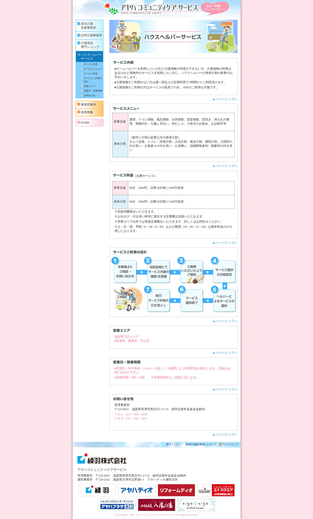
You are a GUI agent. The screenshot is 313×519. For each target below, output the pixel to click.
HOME (85, 122)
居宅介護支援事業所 (88, 25)
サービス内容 (91, 64)
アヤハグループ (230, 444)
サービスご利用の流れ (93, 80)
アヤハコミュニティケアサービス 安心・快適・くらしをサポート (157, 8)
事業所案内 (88, 104)
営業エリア (89, 86)
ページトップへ (226, 99)
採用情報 (87, 112)
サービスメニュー (93, 69)
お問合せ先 (89, 95)
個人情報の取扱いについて (202, 444)
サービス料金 (91, 73)
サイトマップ (176, 444)
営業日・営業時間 (93, 90)
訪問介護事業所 (91, 35)
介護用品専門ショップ (90, 45)
